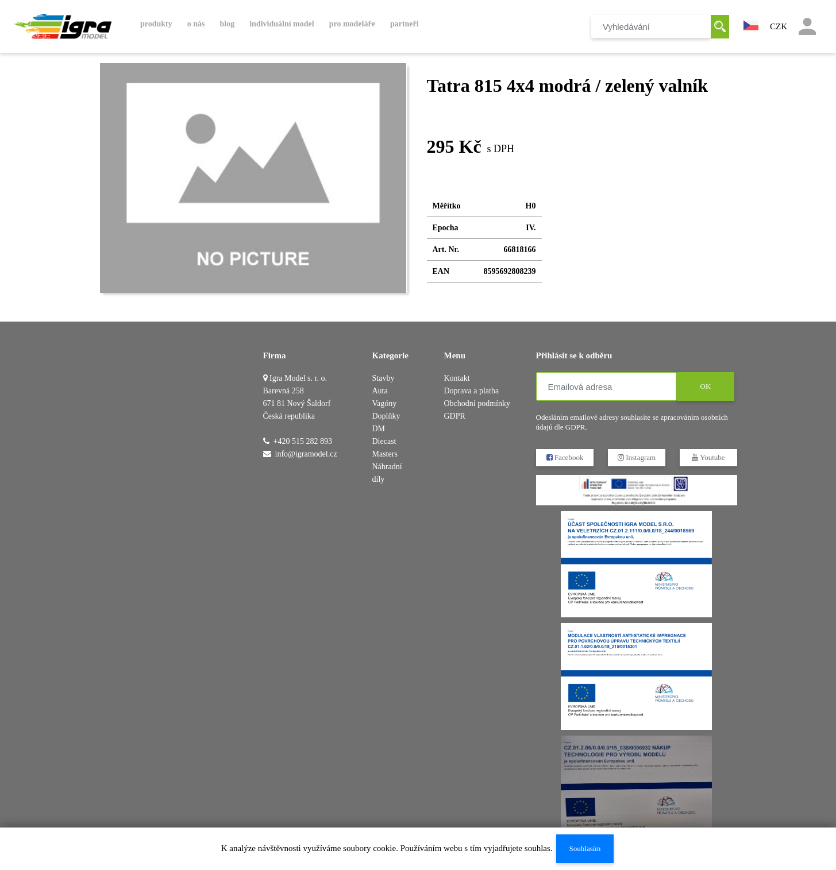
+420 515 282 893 (302, 441)
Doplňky (386, 416)
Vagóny (384, 403)
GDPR (454, 416)
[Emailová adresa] (606, 386)
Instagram (636, 457)
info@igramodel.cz (306, 454)
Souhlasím (584, 848)
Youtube (708, 457)
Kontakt (457, 378)
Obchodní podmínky (477, 403)
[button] (750, 24)
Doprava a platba (471, 390)
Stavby (383, 378)
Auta (380, 390)
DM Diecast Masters (385, 441)
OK (705, 386)
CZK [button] (778, 26)
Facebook (564, 457)
